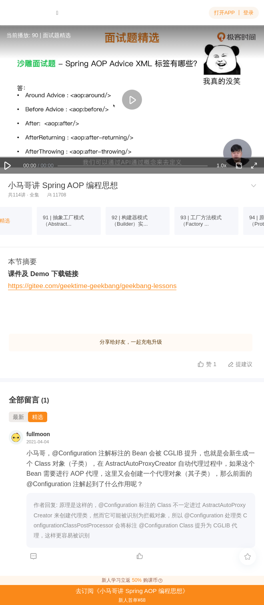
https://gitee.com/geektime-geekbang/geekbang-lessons (92, 286)
